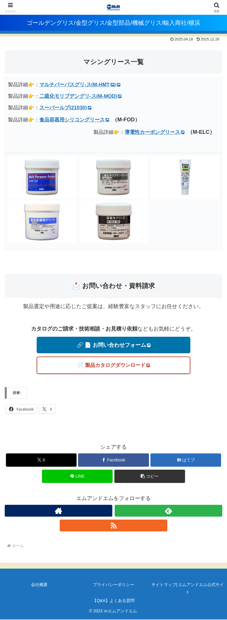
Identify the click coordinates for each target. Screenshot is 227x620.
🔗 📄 (113, 345)
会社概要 (39, 584)
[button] (149, 476)
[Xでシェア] (41, 460)
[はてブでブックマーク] (185, 460)
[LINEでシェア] (77, 476)
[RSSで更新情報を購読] (113, 526)
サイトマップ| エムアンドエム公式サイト (187, 588)
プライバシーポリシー (113, 584)
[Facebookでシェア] (113, 460)
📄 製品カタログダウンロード (113, 365)
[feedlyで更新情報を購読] (168, 511)
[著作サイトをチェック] (58, 511)
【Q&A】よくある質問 (113, 600)
